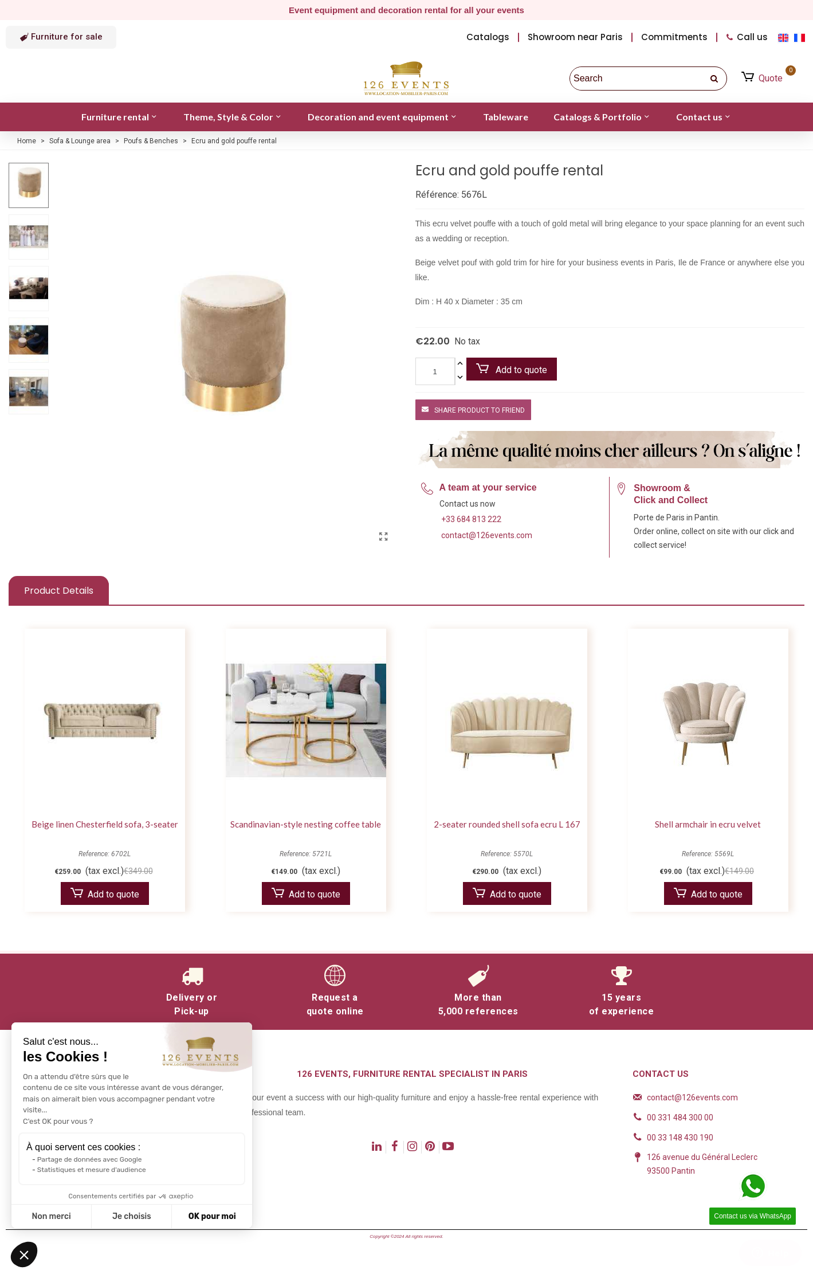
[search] (715, 78)
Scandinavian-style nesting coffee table (305, 824)
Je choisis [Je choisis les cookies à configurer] (131, 1216)
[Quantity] (435, 371)
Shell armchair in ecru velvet (708, 824)
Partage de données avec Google (89, 1159)
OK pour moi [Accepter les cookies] (212, 1216)
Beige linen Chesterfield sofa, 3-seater (105, 824)
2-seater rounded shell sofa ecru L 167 (507, 824)
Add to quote (511, 369)
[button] (61, 37)
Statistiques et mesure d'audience (91, 1170)
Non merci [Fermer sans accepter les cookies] (51, 1216)
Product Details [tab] (58, 590)
